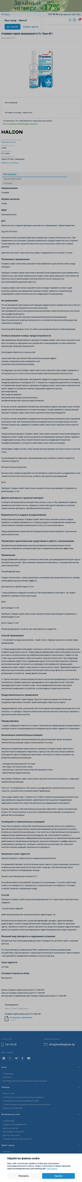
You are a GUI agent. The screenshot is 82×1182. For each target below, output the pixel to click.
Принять (58, 1176)
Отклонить (23, 1176)
